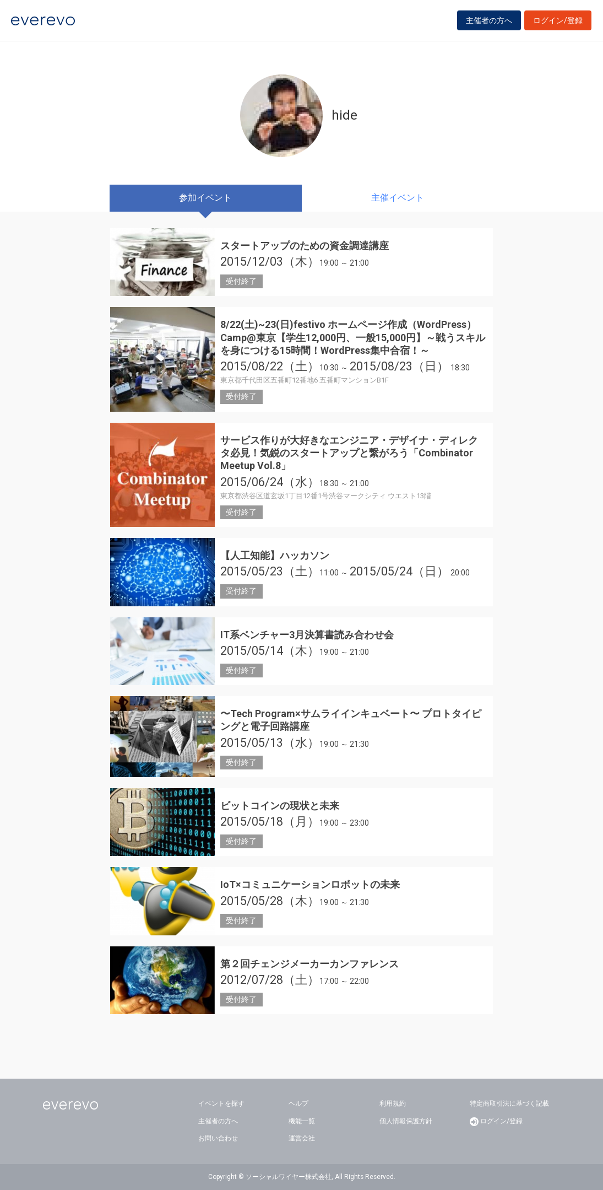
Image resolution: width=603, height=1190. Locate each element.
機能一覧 (302, 1121)
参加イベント (205, 197)
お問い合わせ (218, 1138)
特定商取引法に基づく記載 (509, 1103)
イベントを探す (221, 1103)
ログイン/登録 (558, 23)
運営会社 (302, 1138)
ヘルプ (298, 1103)
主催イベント (397, 197)
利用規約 (392, 1103)
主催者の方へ (489, 23)
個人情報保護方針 (405, 1121)
